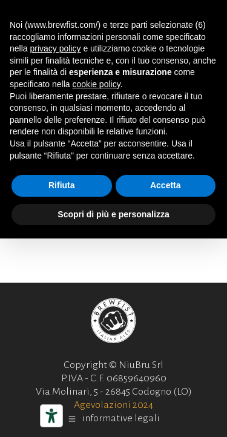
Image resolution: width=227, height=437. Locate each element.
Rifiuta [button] (61, 185)
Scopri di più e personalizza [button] (113, 214)
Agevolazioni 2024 (113, 404)
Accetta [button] (165, 185)
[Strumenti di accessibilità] (51, 415)
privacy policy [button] (55, 48)
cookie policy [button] (96, 84)
